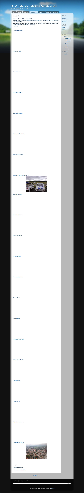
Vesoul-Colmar (16, 401)
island (63, 29)
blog (14, 12)
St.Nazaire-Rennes (17, 235)
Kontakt (64, 21)
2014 (65, 53)
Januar (66, 48)
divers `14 (41, 12)
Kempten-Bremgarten (18, 30)
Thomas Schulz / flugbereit (33, 6)
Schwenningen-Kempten (18, 442)
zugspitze (48, 12)
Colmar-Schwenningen (18, 421)
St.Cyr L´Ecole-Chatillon (18, 359)
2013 (65, 54)
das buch (55, 12)
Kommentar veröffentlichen (20, 469)
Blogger (53, 488)
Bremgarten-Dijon (17, 51)
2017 (65, 36)
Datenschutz (65, 19)
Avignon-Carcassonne (18, 113)
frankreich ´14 (34, 12)
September (67, 38)
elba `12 (19, 12)
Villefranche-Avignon (17, 92)
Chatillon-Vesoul (16, 380)
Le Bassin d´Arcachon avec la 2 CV (21, 175)
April (66, 47)
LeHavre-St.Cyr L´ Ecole (18, 339)
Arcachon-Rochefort (17, 194)
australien (64, 30)
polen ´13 (26, 12)
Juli (66, 43)
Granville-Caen (16, 297)
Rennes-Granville (17, 256)
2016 (65, 51)
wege (63, 27)
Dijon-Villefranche (17, 71)
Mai (66, 45)
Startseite (36, 475)
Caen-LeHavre (16, 318)
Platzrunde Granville (17, 277)
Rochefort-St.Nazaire (18, 215)
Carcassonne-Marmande (18, 133)
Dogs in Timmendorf (68, 40)
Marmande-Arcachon (18, 154)
